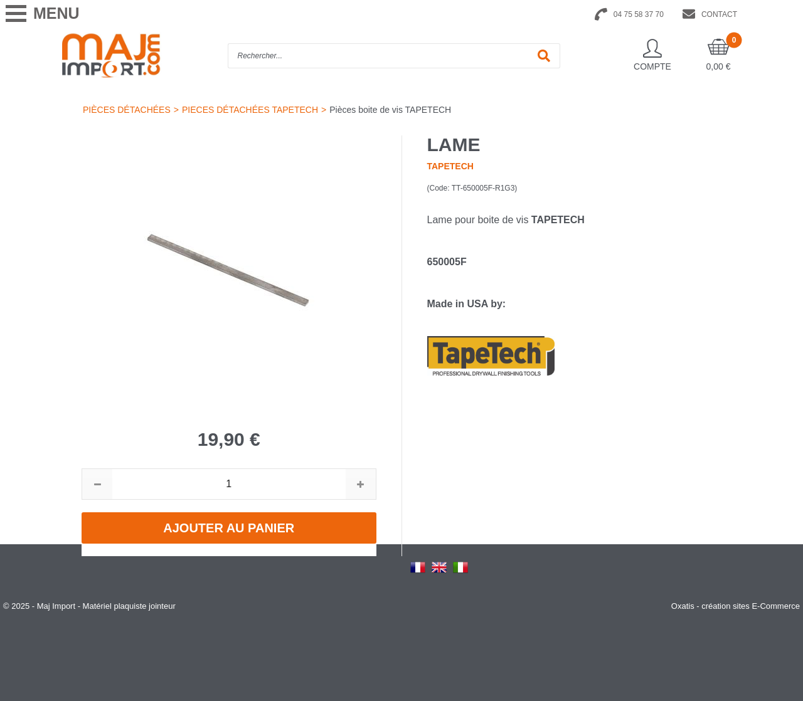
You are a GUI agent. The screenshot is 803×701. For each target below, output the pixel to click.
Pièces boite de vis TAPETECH (390, 110)
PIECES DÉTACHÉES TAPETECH (250, 110)
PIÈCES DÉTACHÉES (127, 110)
